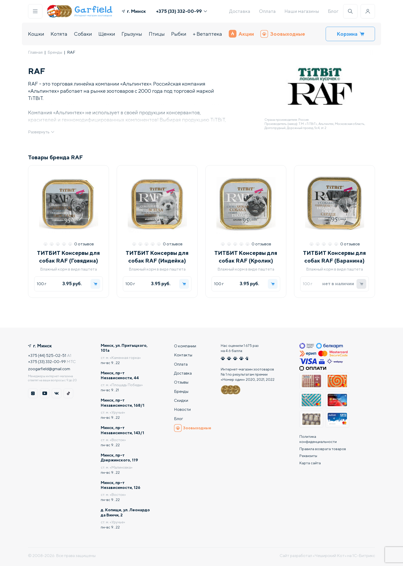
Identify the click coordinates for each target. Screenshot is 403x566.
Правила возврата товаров (322, 446)
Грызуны (132, 34)
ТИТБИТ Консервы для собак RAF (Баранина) (335, 257)
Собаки (83, 34)
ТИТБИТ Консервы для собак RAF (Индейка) (157, 257)
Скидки (181, 399)
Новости (182, 408)
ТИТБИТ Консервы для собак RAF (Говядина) (68, 257)
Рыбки (178, 34)
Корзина (350, 34)
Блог (333, 11)
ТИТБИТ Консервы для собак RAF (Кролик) (246, 257)
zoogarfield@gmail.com (49, 366)
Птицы (157, 34)
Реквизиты (308, 454)
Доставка (239, 11)
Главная (35, 52)
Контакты (183, 352)
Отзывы (181, 380)
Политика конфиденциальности (318, 436)
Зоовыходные (282, 34)
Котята (59, 34)
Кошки (36, 34)
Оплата (267, 11)
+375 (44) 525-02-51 (47, 353)
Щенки (106, 34)
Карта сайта (310, 461)
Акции (241, 34)
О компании (185, 343)
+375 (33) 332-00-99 (181, 11)
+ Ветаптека (207, 34)
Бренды (55, 52)
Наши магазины (302, 11)
